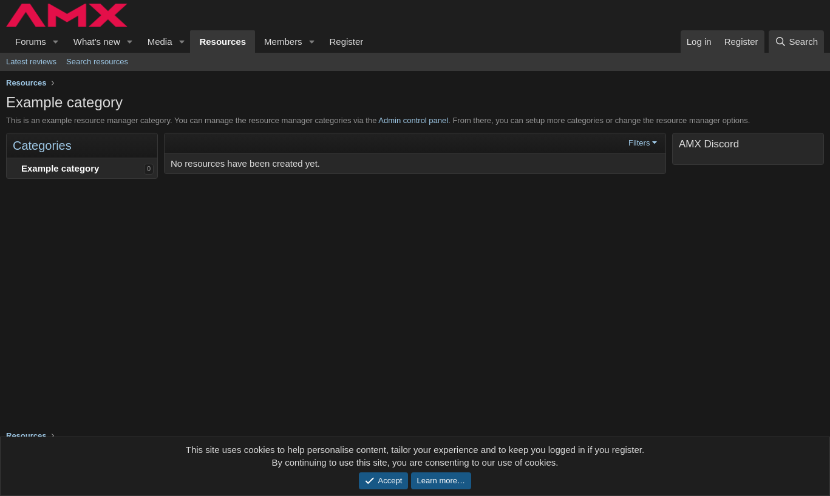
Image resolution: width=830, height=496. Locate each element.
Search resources (97, 61)
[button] (55, 41)
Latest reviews (31, 61)
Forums (30, 41)
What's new (96, 41)
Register (347, 41)
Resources (222, 41)
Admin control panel (413, 120)
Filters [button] (639, 142)
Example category (60, 168)
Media (160, 41)
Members (283, 41)
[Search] (796, 41)
